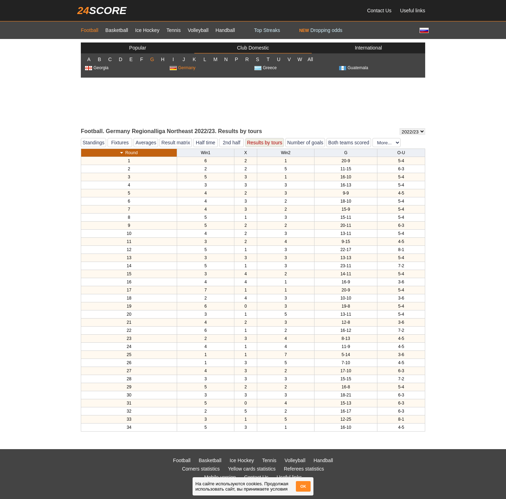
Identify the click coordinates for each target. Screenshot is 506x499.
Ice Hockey (147, 30)
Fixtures (120, 142)
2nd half (231, 142)
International (368, 48)
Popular (137, 48)
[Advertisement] (253, 102)
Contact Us (379, 10)
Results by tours (264, 142)
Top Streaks (267, 30)
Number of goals (305, 142)
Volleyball (198, 30)
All (310, 59)
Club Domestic (253, 48)
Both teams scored (348, 142)
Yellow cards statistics (252, 469)
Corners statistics (201, 469)
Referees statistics (304, 469)
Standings (93, 142)
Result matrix (175, 142)
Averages (146, 142)
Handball (225, 30)
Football (89, 30)
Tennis (174, 30)
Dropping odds (320, 30)
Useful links (412, 10)
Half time (205, 142)
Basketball (116, 30)
